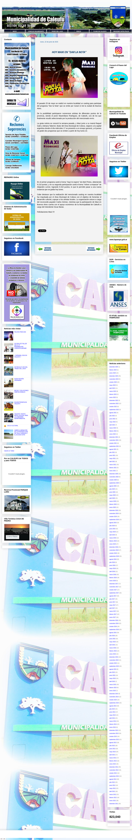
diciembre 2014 (113, 693)
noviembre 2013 (114, 733)
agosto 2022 (112, 412)
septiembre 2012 (114, 776)
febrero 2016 (113, 651)
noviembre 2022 (114, 403)
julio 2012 (112, 782)
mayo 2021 (112, 458)
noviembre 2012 (114, 770)
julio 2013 (112, 745)
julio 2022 (112, 415)
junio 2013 (112, 748)
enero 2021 (112, 470)
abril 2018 (112, 571)
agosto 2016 (112, 632)
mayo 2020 (112, 495)
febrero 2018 (113, 577)
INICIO (15, 31)
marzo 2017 (112, 611)
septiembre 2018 (114, 556)
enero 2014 (112, 727)
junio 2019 (112, 528)
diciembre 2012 (113, 767)
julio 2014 (112, 709)
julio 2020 (112, 489)
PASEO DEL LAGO (57, 31)
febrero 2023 (113, 394)
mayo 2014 (112, 715)
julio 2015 (112, 672)
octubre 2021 (113, 443)
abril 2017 (112, 608)
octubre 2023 (113, 382)
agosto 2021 (112, 449)
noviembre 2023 (114, 379)
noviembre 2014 (114, 696)
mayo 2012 (112, 788)
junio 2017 (112, 602)
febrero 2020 (113, 504)
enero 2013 (112, 764)
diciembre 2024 (113, 367)
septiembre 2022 (114, 409)
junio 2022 (112, 418)
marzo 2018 (112, 574)
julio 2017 (112, 599)
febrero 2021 (113, 467)
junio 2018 (112, 565)
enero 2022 (112, 434)
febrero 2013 (113, 761)
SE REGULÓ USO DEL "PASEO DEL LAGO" (21, 367)
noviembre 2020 (114, 477)
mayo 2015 (112, 678)
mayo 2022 (112, 422)
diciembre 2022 (113, 400)
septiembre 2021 (114, 446)
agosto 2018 (112, 559)
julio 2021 (112, 452)
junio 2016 (112, 638)
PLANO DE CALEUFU (99, 31)
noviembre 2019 (114, 513)
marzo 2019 (112, 538)
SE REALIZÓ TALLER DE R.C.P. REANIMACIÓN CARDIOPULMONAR (20, 346)
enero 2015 (112, 690)
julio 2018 (112, 562)
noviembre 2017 (114, 586)
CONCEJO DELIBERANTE (36, 31)
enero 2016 (112, 654)
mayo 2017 (112, 605)
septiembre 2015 (114, 666)
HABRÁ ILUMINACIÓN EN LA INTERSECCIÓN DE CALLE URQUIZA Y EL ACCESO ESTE (21, 433)
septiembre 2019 (114, 519)
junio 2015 (112, 675)
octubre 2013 (113, 736)
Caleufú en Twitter (9, 451)
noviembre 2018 (114, 550)
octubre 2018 (113, 553)
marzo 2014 (112, 721)
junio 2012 (112, 785)
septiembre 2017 (114, 593)
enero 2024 (112, 373)
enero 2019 (112, 544)
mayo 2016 (112, 641)
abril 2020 (112, 498)
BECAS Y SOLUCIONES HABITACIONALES (21, 391)
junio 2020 (112, 492)
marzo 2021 (112, 464)
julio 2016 (112, 635)
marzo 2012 (112, 794)
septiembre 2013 (114, 739)
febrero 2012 (113, 797)
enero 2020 (112, 507)
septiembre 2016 (114, 629)
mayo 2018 (112, 568)
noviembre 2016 (114, 623)
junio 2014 (112, 712)
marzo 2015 (112, 684)
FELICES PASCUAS (20, 332)
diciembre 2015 (113, 657)
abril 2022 (112, 425)
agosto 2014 (112, 706)
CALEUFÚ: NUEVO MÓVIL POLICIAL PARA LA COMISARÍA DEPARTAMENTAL (21, 416)
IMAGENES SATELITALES (121, 31)
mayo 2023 (112, 385)
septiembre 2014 (114, 703)
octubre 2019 (113, 516)
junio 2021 (112, 455)
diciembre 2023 (113, 376)
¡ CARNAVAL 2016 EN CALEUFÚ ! (20, 356)
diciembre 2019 (113, 510)
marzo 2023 (112, 391)
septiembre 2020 (114, 483)
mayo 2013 (112, 751)
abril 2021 (112, 461)
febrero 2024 (113, 370)
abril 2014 (112, 718)
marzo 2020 (112, 501)
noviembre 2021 (114, 440)
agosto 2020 (112, 486)
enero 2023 (112, 397)
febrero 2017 (113, 614)
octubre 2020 (113, 480)
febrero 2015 (113, 687)
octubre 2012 (113, 773)
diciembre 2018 (113, 547)
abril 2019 (112, 535)
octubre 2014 (113, 700)
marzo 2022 (112, 428)
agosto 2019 (112, 522)
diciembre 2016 (113, 620)
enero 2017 (112, 617)
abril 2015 (112, 681)
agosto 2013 (112, 742)
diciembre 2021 (113, 437)
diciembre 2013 (113, 730)
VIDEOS (78, 31)
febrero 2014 (113, 724)
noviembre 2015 (114, 660)
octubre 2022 (113, 406)
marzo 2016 (112, 648)
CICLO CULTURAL (12, 425)
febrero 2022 (113, 431)
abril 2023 (112, 388)
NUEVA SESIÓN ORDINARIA (19, 379)
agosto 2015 (112, 669)
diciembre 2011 (113, 803)
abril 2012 (112, 791)
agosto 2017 (112, 596)
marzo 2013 (112, 758)
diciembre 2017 (113, 583)
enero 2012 (112, 800)
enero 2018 (112, 580)
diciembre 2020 (113, 473)
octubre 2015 (113, 663)
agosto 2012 (112, 779)
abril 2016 (112, 645)
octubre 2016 (113, 626)
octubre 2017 (113, 590)
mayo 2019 (112, 532)
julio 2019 (112, 525)
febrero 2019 (113, 541)
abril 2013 (112, 754)
